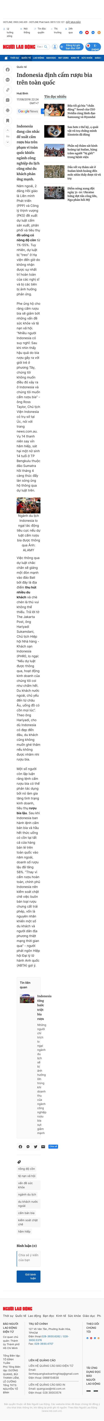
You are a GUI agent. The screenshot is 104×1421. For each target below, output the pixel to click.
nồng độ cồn (26, 1169)
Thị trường (56, 32)
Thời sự (14, 58)
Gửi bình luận (30, 1276)
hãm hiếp (24, 1231)
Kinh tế (75, 58)
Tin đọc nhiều (55, 97)
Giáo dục (89, 1316)
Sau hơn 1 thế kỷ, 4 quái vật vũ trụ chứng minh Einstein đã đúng (83, 130)
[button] (7, 130)
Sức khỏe (86, 58)
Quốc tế (26, 58)
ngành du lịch (27, 1194)
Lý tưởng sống (8, 32)
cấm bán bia (26, 1213)
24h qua (69, 32)
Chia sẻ (53, 1146)
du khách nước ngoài (28, 1204)
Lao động (38, 58)
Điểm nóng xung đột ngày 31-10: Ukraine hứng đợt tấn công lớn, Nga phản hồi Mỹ (82, 194)
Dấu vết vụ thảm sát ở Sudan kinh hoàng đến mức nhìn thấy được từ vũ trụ (84, 172)
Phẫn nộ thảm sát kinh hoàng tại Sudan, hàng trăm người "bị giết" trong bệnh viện (82, 151)
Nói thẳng (25, 32)
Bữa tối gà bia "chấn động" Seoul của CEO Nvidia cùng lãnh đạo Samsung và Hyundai (81, 111)
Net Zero (63, 58)
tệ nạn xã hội (26, 1176)
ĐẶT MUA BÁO (73, 22)
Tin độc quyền (40, 32)
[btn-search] (46, 47)
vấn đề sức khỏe (25, 1185)
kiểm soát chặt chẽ (28, 1222)
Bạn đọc (51, 58)
